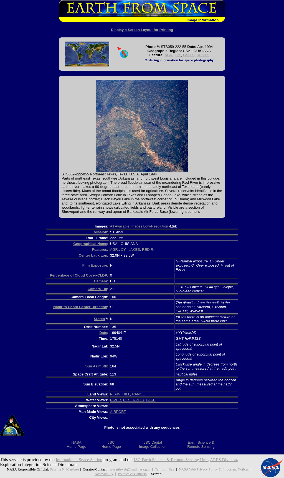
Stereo (99, 319)
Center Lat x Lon (93, 255)
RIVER (115, 400)
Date (103, 333)
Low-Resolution (155, 226)
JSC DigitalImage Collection (152, 444)
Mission (100, 232)
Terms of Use (164, 469)
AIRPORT (118, 412)
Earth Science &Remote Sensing (201, 444)
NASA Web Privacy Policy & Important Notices (214, 469)
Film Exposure (94, 265)
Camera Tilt (97, 289)
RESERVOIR (133, 400)
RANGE (138, 394)
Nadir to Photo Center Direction (80, 307)
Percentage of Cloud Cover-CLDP (78, 275)
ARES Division (227, 459)
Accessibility (103, 474)
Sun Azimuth (96, 366)
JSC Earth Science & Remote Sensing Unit (173, 459)
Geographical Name (90, 244)
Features (99, 249)
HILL (126, 394)
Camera (100, 281)
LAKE (150, 400)
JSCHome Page (111, 444)
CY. (178, 55)
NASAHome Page (76, 444)
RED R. (203, 55)
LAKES (189, 55)
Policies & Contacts (132, 474)
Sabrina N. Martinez (63, 469)
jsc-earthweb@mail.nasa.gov (129, 469)
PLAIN (115, 394)
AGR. (168, 55)
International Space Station (80, 459)
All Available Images (126, 226)
